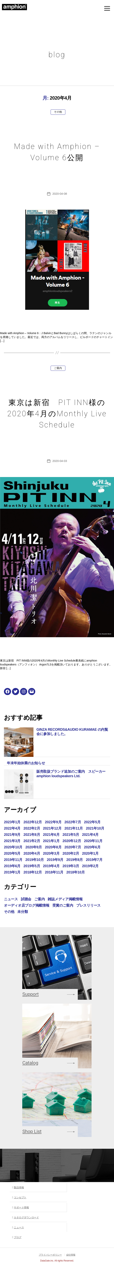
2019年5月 (31, 866)
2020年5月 (12, 853)
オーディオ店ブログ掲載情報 (26, 905)
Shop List (31, 1131)
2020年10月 (13, 847)
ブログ (17, 1237)
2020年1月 (90, 853)
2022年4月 (12, 828)
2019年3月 (71, 866)
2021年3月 (12, 841)
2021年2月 (31, 841)
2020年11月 (93, 841)
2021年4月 (90, 835)
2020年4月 (31, 853)
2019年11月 (13, 860)
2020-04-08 (59, 193)
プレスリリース (88, 905)
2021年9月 (12, 835)
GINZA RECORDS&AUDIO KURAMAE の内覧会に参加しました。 (72, 732)
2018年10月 (75, 872)
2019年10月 (34, 860)
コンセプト (20, 1197)
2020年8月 (53, 847)
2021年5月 (71, 835)
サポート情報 (21, 1207)
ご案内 (58, 368)
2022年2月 (31, 828)
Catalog (30, 1063)
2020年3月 (51, 853)
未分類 (22, 912)
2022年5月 (92, 822)
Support (30, 994)
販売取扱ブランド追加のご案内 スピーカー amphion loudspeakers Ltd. (72, 774)
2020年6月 (92, 847)
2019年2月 (90, 866)
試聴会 (26, 899)
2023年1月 (12, 822)
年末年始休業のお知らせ (26, 763)
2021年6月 (51, 835)
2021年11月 (73, 828)
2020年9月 (33, 847)
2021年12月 (52, 828)
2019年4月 (51, 866)
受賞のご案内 (62, 905)
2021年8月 (31, 835)
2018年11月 (54, 872)
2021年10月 (95, 828)
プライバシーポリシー (50, 1255)
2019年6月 (12, 866)
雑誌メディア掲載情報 (65, 899)
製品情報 (19, 1187)
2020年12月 (72, 841)
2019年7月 (94, 860)
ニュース (11, 899)
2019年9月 (55, 860)
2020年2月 (71, 853)
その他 (58, 111)
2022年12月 (32, 822)
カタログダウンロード (26, 1217)
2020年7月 (72, 847)
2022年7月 (72, 822)
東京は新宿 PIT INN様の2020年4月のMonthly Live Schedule (57, 413)
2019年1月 (12, 872)
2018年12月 (32, 872)
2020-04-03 (59, 461)
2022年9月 (53, 822)
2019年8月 (74, 860)
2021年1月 (51, 841)
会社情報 (70, 1255)
